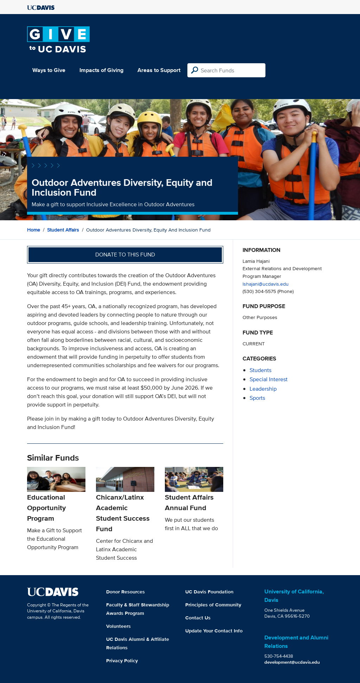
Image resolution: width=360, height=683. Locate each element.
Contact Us (198, 617)
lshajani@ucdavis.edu (266, 283)
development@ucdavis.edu (292, 662)
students (260, 370)
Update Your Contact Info (214, 630)
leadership (263, 389)
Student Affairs (63, 229)
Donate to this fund (125, 255)
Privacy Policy (122, 660)
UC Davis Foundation (209, 591)
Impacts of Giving (101, 70)
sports (257, 398)
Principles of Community (213, 604)
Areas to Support (158, 70)
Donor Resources (125, 591)
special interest (269, 379)
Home (33, 229)
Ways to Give (48, 70)
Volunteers (118, 626)
